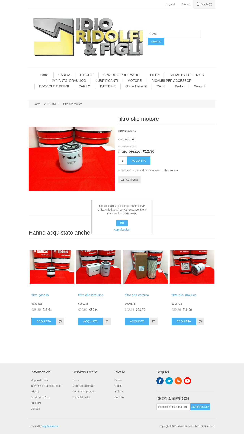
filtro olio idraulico (90, 295)
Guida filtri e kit (136, 86)
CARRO (84, 86)
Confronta (132, 179)
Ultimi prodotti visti (83, 385)
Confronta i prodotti (83, 391)
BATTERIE (108, 86)
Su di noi (35, 402)
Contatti (199, 86)
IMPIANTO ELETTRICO (186, 75)
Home (44, 75)
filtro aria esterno (137, 295)
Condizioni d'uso (40, 397)
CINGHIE (87, 75)
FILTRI (155, 75)
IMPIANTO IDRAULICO (69, 80)
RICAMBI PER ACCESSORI (172, 80)
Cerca (156, 41)
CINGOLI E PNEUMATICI (121, 75)
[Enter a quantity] (122, 160)
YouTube (187, 380)
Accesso (186, 4)
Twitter (169, 380)
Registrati (171, 4)
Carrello (119, 397)
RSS (178, 380)
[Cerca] (174, 34)
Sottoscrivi (200, 406)
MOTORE (135, 80)
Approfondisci (122, 229)
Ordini (117, 385)
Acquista (138, 160)
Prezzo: (122, 146)
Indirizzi (118, 391)
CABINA (64, 75)
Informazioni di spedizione (45, 385)
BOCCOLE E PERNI (54, 86)
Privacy (34, 391)
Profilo (179, 86)
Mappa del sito (39, 380)
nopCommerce (50, 426)
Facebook (160, 380)
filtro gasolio (40, 295)
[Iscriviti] (173, 406)
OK (122, 223)
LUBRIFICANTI (107, 80)
